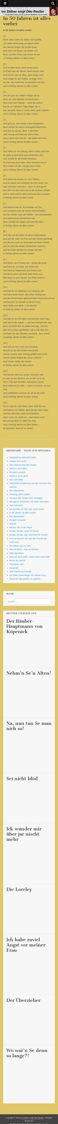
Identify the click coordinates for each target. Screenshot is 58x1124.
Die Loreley (19, 889)
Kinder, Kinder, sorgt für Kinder (24, 531)
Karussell (13, 568)
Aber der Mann (16, 553)
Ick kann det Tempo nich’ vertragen (26, 498)
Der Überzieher (16, 490)
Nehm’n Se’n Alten (18, 468)
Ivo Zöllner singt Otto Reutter (32, 1118)
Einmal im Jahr (16, 564)
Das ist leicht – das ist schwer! (24, 549)
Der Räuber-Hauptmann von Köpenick (24, 626)
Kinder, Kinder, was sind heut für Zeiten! (28, 535)
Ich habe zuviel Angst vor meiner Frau (27, 575)
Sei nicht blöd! (16, 479)
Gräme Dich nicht (17, 461)
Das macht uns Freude (20, 571)
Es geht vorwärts (17, 472)
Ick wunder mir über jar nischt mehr (24, 834)
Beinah (12, 523)
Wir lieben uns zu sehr (20, 546)
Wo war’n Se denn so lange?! (26, 1053)
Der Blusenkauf (16, 516)
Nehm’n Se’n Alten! (28, 673)
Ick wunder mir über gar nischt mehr (26, 509)
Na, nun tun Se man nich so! (29, 726)
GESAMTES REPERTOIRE (22, 457)
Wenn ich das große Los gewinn (24, 579)
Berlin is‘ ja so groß (18, 476)
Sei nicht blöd (22, 778)
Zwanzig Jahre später (19, 494)
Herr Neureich (16, 505)
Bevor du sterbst (17, 560)
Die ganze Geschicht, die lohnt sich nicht (28, 501)
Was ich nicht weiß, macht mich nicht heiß (29, 557)
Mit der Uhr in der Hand (20, 527)
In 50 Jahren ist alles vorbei (22, 512)
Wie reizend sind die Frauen (22, 465)
